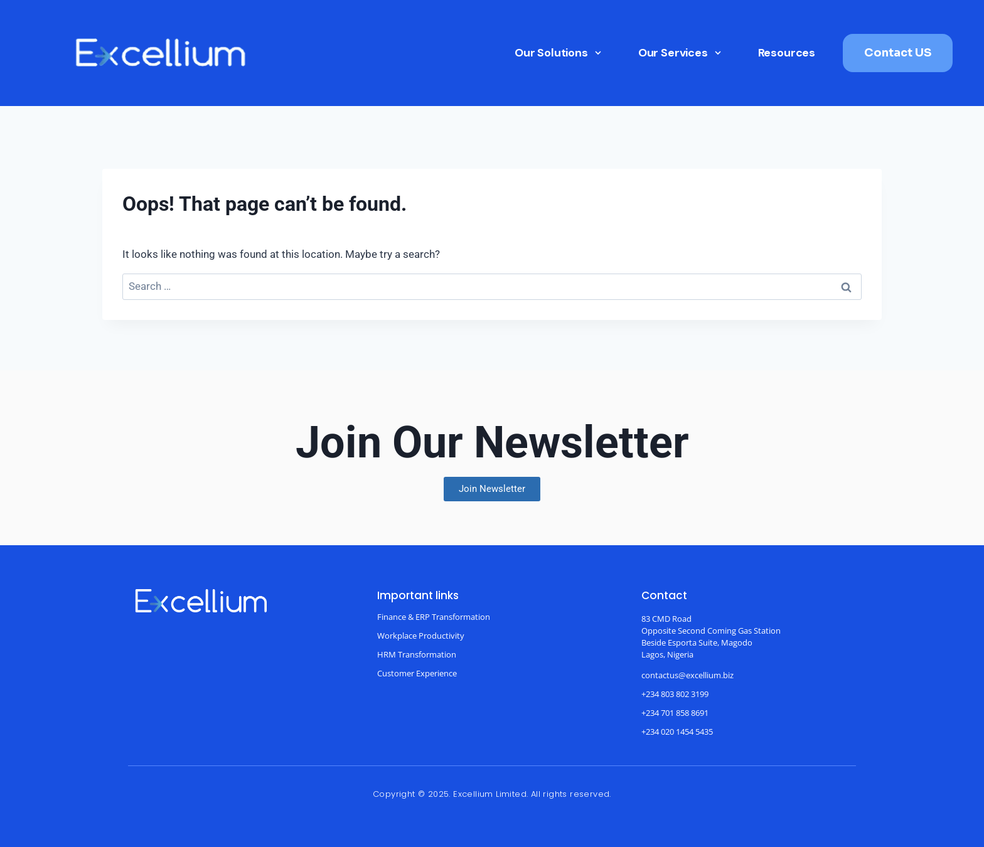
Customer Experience (417, 673)
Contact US (897, 53)
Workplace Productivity (420, 635)
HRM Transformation (416, 654)
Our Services (680, 52)
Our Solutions (559, 52)
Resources (786, 52)
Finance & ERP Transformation (433, 616)
